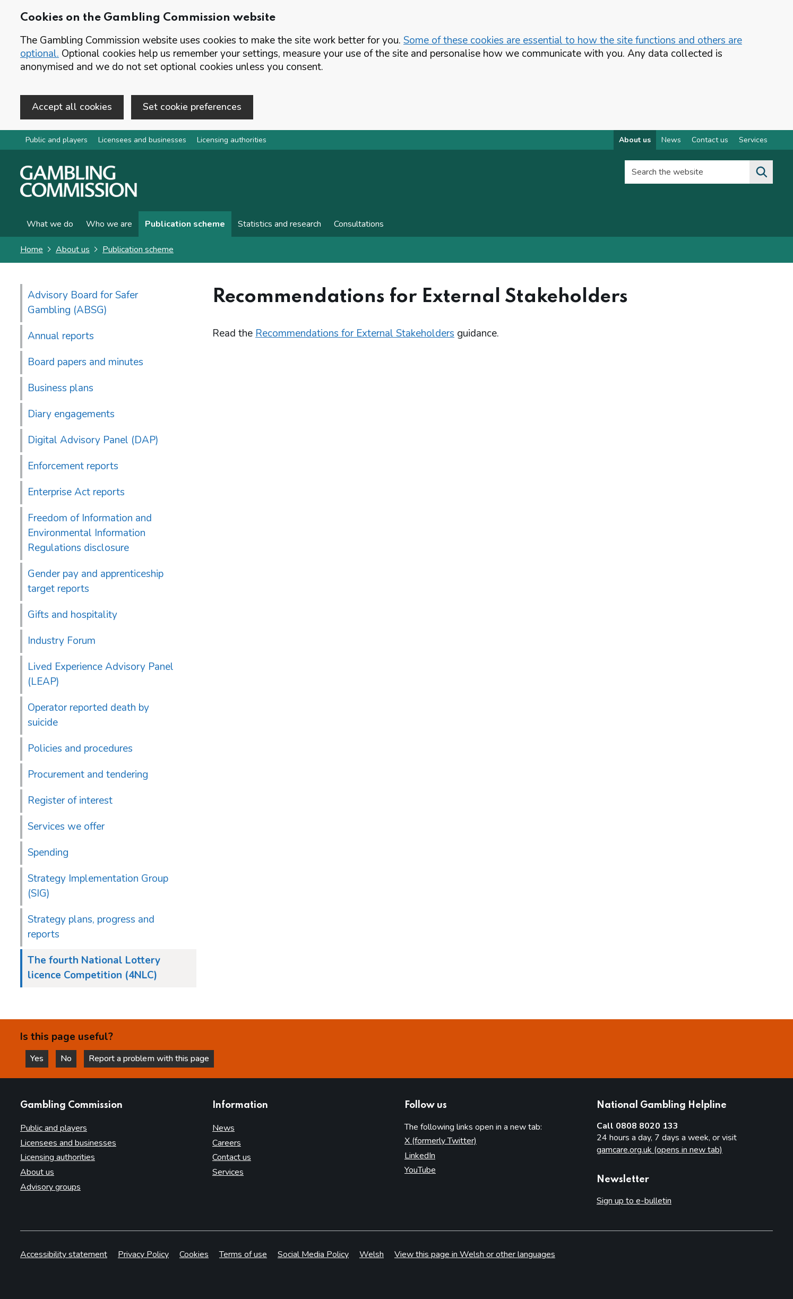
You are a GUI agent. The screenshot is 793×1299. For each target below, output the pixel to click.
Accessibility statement (63, 1254)
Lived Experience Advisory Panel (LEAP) (101, 674)
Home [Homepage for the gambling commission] (31, 249)
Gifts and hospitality (72, 615)
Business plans (60, 388)
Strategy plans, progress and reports (91, 927)
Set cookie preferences (192, 106)
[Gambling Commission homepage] (78, 194)
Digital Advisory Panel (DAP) (93, 440)
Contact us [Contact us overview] (710, 140)
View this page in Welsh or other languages (474, 1254)
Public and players (56, 140)
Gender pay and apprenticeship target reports (95, 581)
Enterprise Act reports (76, 492)
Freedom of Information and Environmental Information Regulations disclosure (90, 533)
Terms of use (243, 1254)
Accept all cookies (72, 106)
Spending (48, 852)
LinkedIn (419, 1156)
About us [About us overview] (635, 140)
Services (228, 1172)
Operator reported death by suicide (88, 715)
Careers (226, 1143)
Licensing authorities (231, 140)
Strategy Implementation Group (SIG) (98, 886)
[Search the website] (761, 172)
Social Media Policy (313, 1254)
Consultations (359, 224)
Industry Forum (62, 641)
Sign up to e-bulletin (634, 1201)
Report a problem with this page (149, 1058)
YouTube (420, 1170)
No (68, 1058)
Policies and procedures (80, 748)
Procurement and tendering (88, 774)
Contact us (231, 1157)
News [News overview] (671, 140)
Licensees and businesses (142, 140)
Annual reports (61, 336)
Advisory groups (50, 1187)
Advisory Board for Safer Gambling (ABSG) (83, 302)
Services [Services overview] (753, 140)
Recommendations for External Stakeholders (354, 333)
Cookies (194, 1254)
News (223, 1128)
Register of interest (70, 800)
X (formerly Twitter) (440, 1141)
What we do (50, 224)
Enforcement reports (73, 466)
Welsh (371, 1254)
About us (73, 249)
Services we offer (66, 826)
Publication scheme (185, 224)
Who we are (109, 224)
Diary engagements (71, 414)
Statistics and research (279, 224)
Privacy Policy (143, 1254)
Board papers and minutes (85, 362)
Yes (39, 1058)
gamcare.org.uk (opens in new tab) (659, 1150)
